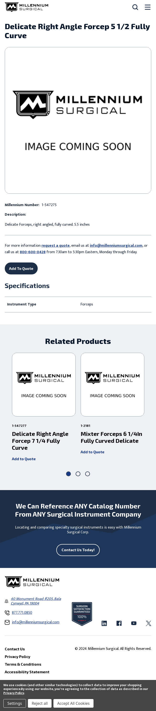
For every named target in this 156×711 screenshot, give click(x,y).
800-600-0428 (33, 252)
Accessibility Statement (27, 671)
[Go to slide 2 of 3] (78, 473)
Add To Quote (21, 268)
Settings (14, 703)
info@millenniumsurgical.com (116, 245)
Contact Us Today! (78, 549)
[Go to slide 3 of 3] (87, 473)
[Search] (135, 7)
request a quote (56, 245)
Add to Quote (24, 458)
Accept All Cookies (73, 703)
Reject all (40, 703)
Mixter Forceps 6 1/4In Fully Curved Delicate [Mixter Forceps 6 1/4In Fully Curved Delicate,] (111, 437)
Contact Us (15, 649)
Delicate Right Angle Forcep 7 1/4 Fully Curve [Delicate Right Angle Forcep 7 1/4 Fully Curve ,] (40, 440)
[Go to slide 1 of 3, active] (68, 473)
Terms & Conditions (23, 664)
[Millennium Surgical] (26, 7)
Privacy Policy (13, 693)
